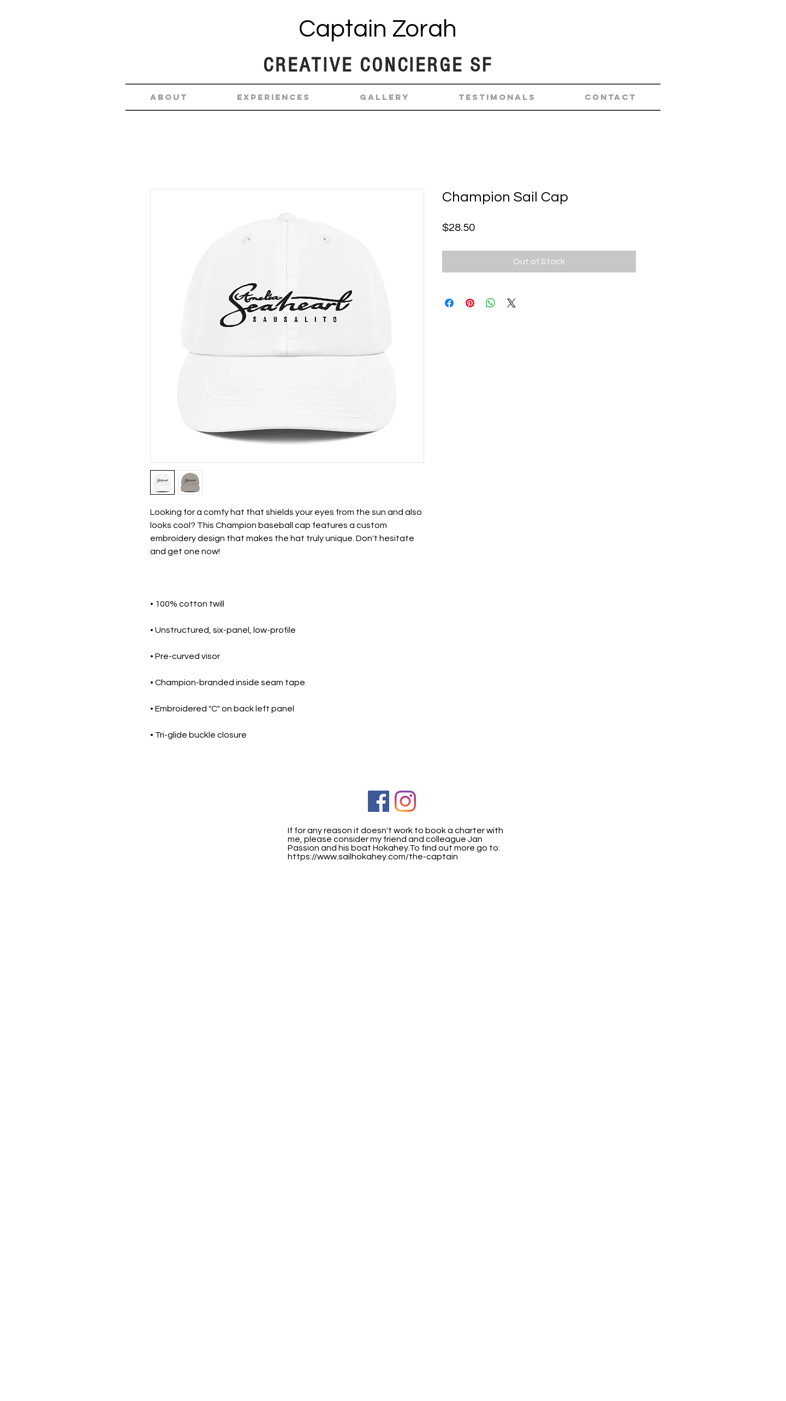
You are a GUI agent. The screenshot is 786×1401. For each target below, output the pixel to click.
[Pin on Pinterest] (470, 303)
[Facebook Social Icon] (378, 801)
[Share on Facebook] (449, 303)
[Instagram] (405, 801)
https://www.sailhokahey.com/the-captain (373, 856)
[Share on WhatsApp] (490, 303)
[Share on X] (511, 303)
